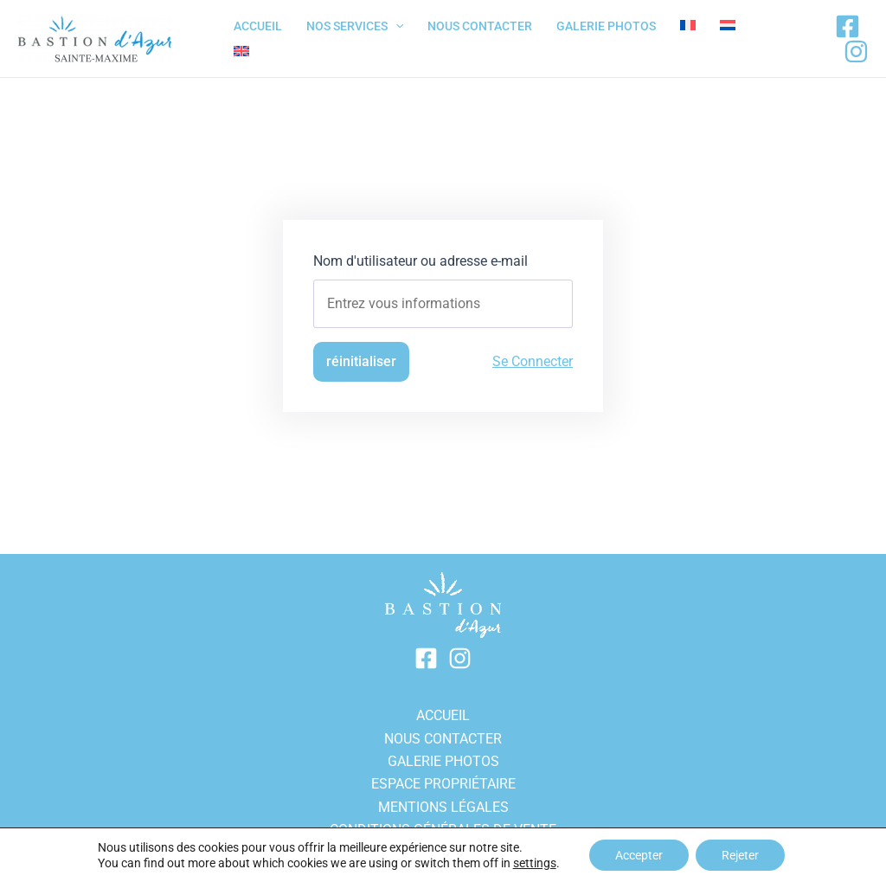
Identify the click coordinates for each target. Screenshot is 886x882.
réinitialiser (361, 361)
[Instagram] (856, 51)
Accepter (639, 855)
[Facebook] (847, 26)
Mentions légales (443, 807)
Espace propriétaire (443, 784)
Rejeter (740, 855)
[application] (395, 26)
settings (534, 863)
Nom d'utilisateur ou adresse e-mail (420, 261)
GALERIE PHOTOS (443, 761)
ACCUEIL (443, 715)
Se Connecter (532, 361)
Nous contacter (443, 739)
